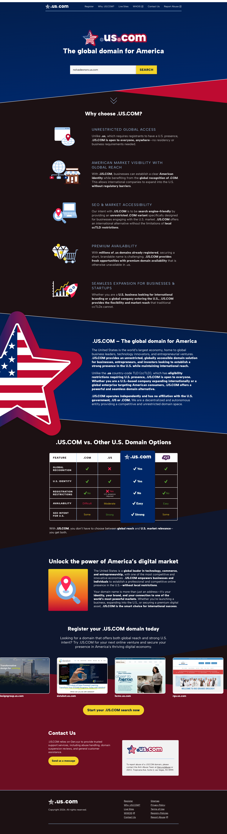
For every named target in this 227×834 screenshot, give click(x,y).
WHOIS (137, 6)
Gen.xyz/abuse (164, 767)
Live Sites (124, 6)
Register (89, 6)
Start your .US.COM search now (113, 710)
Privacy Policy (158, 805)
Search (146, 69)
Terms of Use (157, 809)
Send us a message (63, 760)
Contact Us (154, 6)
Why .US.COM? (106, 6)
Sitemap (155, 801)
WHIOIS (128, 813)
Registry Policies (159, 813)
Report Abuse (171, 6)
